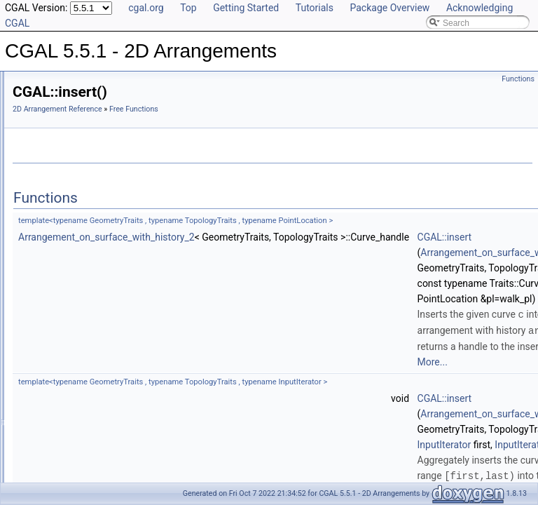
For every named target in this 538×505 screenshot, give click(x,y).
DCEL (46, 160)
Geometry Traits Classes (81, 144)
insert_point (68, 345)
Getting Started (246, 7)
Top (188, 7)
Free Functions (63, 222)
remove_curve (72, 438)
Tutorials (314, 7)
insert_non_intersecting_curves (104, 314)
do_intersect (69, 268)
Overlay (49, 206)
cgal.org (145, 7)
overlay (60, 407)
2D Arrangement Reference (232, 109)
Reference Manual (58, 114)
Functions (518, 78)
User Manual (47, 98)
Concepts (53, 129)
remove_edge (71, 468)
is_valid (60, 376)
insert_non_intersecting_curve (102, 283)
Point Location (61, 191)
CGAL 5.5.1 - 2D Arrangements (71, 83)
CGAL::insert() (73, 237)
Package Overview (389, 7)
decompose (68, 252)
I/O (40, 175)
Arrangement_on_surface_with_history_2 (281, 237)
